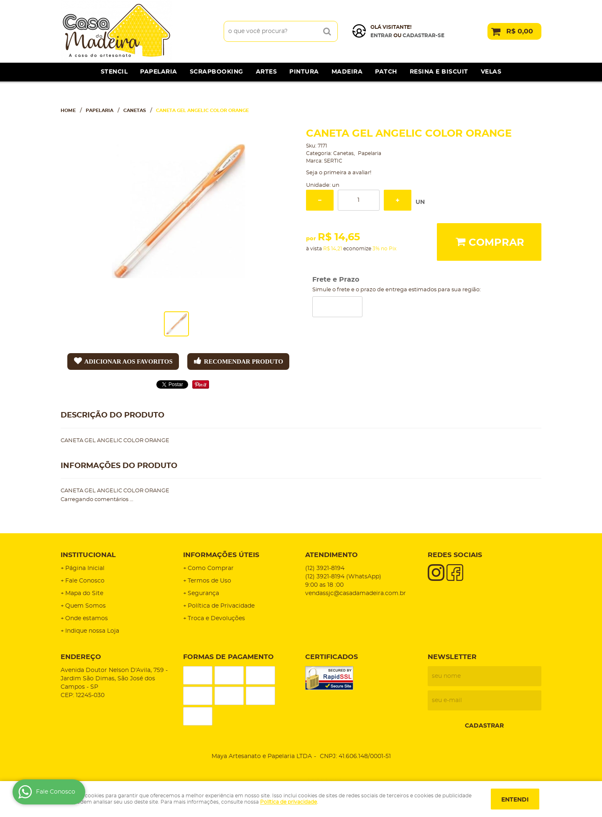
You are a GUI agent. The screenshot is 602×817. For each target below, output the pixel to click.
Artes (266, 72)
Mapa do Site (84, 593)
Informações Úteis (221, 555)
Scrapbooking (216, 72)
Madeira (347, 72)
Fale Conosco (85, 581)
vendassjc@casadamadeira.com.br (355, 593)
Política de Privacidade (221, 606)
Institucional (88, 555)
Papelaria (158, 72)
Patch (386, 72)
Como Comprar (211, 568)
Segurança (203, 593)
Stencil (114, 72)
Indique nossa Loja (92, 631)
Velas (491, 72)
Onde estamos (86, 618)
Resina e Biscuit (439, 72)
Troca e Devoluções (216, 618)
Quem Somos (85, 606)
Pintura (304, 72)
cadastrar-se (423, 35)
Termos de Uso (209, 581)
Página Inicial (85, 568)
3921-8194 (324, 568)
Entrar (381, 35)
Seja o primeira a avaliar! (338, 173)
